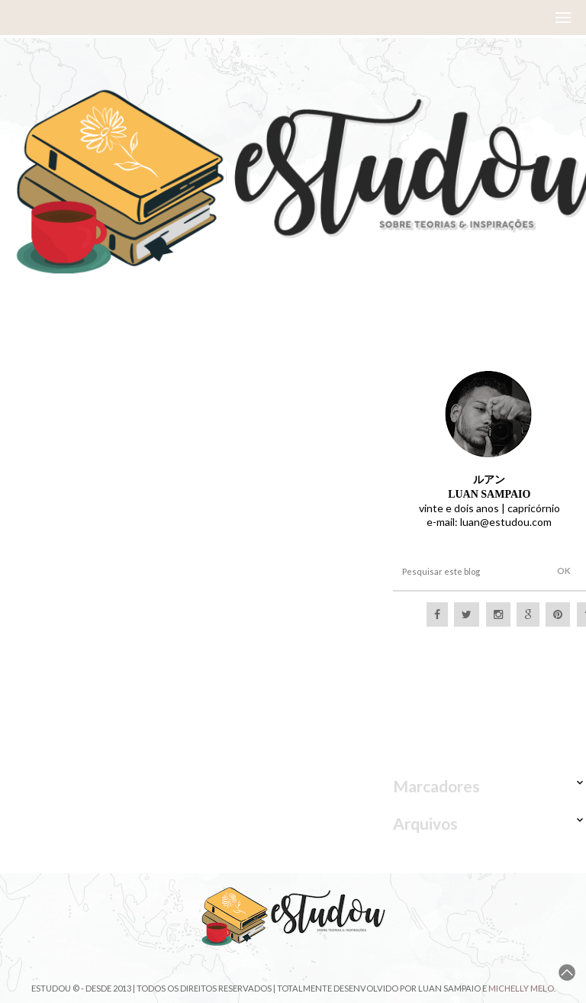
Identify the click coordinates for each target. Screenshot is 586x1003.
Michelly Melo (521, 988)
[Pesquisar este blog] (466, 571)
